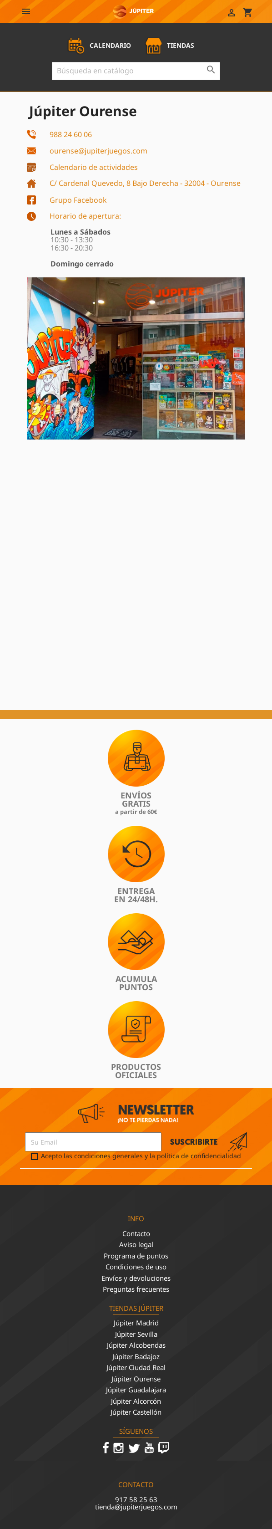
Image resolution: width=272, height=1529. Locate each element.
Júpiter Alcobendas (136, 1345)
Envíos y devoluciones (136, 1278)
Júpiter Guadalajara (136, 1389)
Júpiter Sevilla (136, 1334)
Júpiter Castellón (136, 1411)
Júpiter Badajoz (136, 1356)
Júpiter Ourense (136, 1378)
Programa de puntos (136, 1255)
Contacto (136, 1233)
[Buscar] (136, 71)
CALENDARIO (99, 45)
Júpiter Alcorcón (136, 1401)
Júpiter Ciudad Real (136, 1367)
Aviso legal (136, 1244)
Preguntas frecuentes (136, 1289)
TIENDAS (169, 45)
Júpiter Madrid (136, 1322)
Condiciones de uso (136, 1266)
